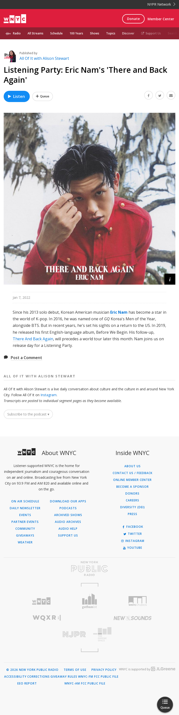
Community (25, 528)
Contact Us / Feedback (132, 473)
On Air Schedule (25, 501)
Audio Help (68, 528)
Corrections (38, 676)
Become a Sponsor (132, 486)
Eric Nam (119, 312)
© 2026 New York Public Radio (32, 669)
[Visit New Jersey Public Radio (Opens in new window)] (47, 634)
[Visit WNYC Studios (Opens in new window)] (138, 601)
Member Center (161, 19)
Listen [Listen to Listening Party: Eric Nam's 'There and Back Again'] (16, 96)
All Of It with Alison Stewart (44, 58)
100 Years (76, 33)
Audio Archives (68, 521)
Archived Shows (68, 515)
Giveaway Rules (63, 676)
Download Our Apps (68, 501)
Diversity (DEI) (132, 507)
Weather (25, 542)
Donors (132, 493)
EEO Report (27, 683)
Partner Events (25, 521)
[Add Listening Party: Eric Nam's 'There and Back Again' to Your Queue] (42, 96)
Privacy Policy (104, 669)
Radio (17, 33)
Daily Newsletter (25, 508)
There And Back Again (33, 339)
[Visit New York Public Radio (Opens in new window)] (89, 568)
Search (172, 33)
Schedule (56, 33)
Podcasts (68, 508)
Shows (94, 33)
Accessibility (15, 676)
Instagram (48, 395)
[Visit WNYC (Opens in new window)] (41, 601)
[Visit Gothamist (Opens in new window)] (89, 601)
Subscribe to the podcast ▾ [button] (28, 414)
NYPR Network (161, 4)
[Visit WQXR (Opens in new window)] (47, 618)
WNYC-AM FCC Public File (84, 683)
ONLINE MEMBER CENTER (132, 479)
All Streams (35, 33)
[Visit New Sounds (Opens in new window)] (132, 618)
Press (132, 514)
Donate (133, 18)
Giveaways (25, 535)
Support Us (151, 33)
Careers (132, 500)
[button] (169, 279)
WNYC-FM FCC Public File (98, 676)
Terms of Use (75, 669)
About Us (132, 466)
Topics (110, 33)
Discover (128, 33)
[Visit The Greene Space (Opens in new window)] (132, 634)
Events (25, 515)
